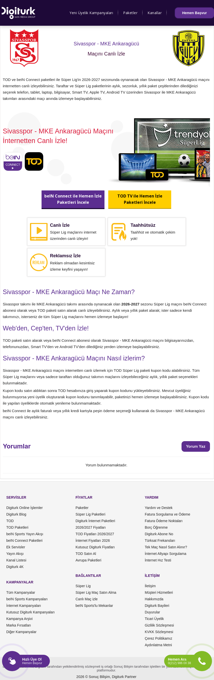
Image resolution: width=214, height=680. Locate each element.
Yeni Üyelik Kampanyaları (91, 12)
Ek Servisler (15, 547)
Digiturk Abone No (159, 534)
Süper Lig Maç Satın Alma (96, 592)
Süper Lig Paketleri (90, 514)
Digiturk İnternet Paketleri (95, 521)
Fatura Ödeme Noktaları (164, 521)
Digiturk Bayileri (157, 606)
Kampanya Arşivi (19, 619)
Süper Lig (83, 586)
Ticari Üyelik (154, 619)
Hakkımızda (154, 599)
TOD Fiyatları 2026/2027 (95, 534)
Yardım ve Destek (158, 508)
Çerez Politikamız (158, 638)
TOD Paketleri (17, 527)
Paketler (130, 12)
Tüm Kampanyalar (20, 592)
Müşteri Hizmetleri (159, 592)
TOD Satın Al (86, 554)
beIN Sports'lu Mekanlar (94, 606)
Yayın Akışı (15, 554)
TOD (10, 521)
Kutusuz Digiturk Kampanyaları (30, 612)
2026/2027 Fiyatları (91, 527)
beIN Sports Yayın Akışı (24, 534)
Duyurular (152, 612)
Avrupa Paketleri (88, 560)
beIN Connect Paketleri (24, 541)
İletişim (150, 586)
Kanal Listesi (16, 560)
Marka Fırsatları (18, 625)
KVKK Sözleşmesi (159, 632)
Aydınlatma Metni (158, 645)
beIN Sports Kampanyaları (27, 599)
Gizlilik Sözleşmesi (159, 625)
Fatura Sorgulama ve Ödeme (167, 514)
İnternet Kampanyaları (23, 606)
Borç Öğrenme (156, 527)
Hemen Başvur (194, 13)
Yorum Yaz (195, 446)
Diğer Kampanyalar (21, 632)
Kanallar (155, 12)
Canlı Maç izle (87, 599)
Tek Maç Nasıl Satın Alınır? (166, 547)
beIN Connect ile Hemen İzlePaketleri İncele (73, 199)
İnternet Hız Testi (158, 560)
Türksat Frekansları (160, 541)
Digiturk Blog (16, 514)
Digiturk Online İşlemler (24, 508)
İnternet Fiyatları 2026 (93, 541)
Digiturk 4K (14, 567)
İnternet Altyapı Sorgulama (165, 554)
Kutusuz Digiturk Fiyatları (95, 547)
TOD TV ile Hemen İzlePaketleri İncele (139, 199)
